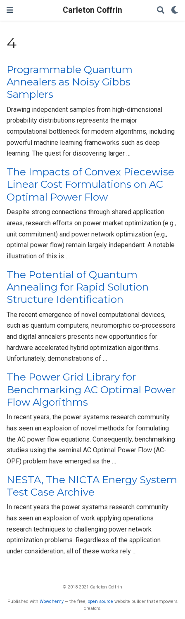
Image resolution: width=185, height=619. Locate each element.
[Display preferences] (174, 10)
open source (100, 601)
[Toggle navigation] (10, 10)
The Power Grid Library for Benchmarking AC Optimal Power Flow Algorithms (91, 389)
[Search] (160, 10)
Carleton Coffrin (92, 10)
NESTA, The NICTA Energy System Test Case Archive (92, 486)
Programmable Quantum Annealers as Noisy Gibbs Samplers (70, 82)
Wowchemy (52, 601)
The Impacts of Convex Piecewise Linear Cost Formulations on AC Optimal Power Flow (90, 184)
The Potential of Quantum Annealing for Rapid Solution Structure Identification (78, 287)
